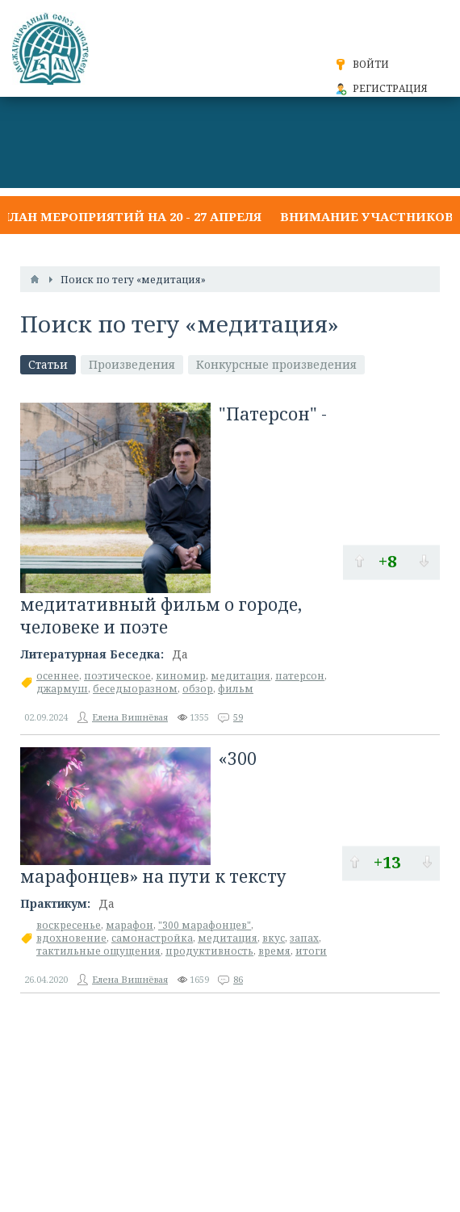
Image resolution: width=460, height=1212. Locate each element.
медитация (240, 676)
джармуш (62, 689)
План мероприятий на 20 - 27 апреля (130, 216)
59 (238, 717)
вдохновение (71, 938)
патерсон (299, 676)
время (274, 951)
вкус (273, 938)
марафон (129, 925)
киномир (181, 676)
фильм (235, 689)
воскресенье (68, 925)
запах (304, 938)
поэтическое (117, 676)
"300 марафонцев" (204, 925)
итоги (311, 951)
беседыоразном (135, 689)
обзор (197, 689)
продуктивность (209, 951)
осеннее (57, 676)
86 (238, 979)
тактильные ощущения (98, 951)
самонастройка (152, 938)
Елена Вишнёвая (130, 717)
